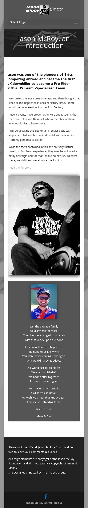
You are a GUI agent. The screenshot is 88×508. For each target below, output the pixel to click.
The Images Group (53, 472)
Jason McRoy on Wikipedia (44, 503)
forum (60, 447)
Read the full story (20, 167)
